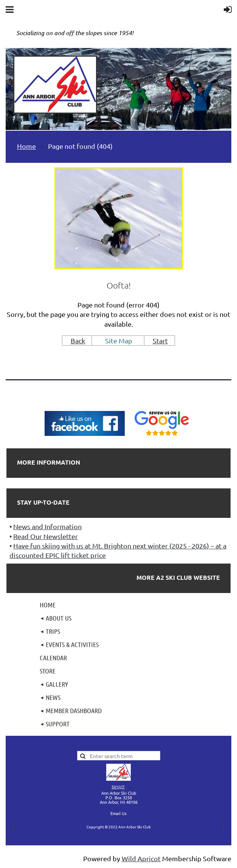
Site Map (118, 340)
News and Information (47, 526)
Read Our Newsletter (45, 536)
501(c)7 (118, 786)
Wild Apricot (141, 858)
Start (160, 340)
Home (26, 146)
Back (78, 340)
